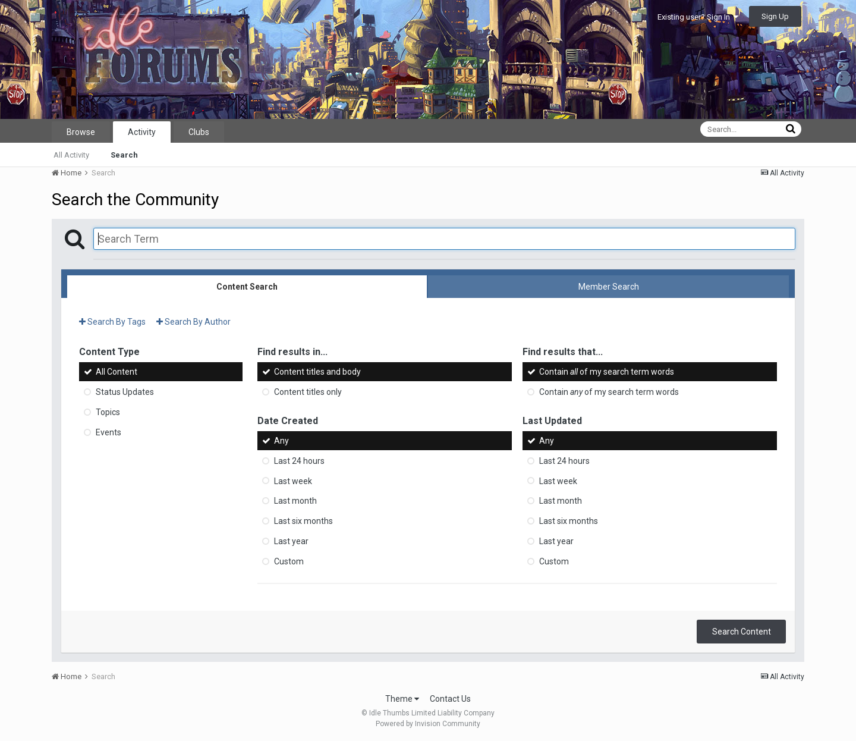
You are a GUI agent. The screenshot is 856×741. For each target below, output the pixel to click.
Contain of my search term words (606, 371)
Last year (291, 541)
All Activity (71, 154)
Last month (295, 500)
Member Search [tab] (608, 286)
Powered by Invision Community (428, 724)
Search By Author (193, 321)
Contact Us (450, 699)
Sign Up (775, 16)
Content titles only (308, 392)
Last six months (303, 521)
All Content (116, 371)
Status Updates (125, 392)
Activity (142, 132)
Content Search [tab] (247, 286)
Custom (289, 561)
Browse (81, 132)
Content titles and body (317, 371)
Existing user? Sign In (697, 16)
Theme (402, 699)
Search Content (741, 631)
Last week (293, 480)
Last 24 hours (299, 461)
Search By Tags (112, 321)
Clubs (198, 132)
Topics (108, 412)
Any (281, 440)
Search (124, 154)
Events (108, 432)
